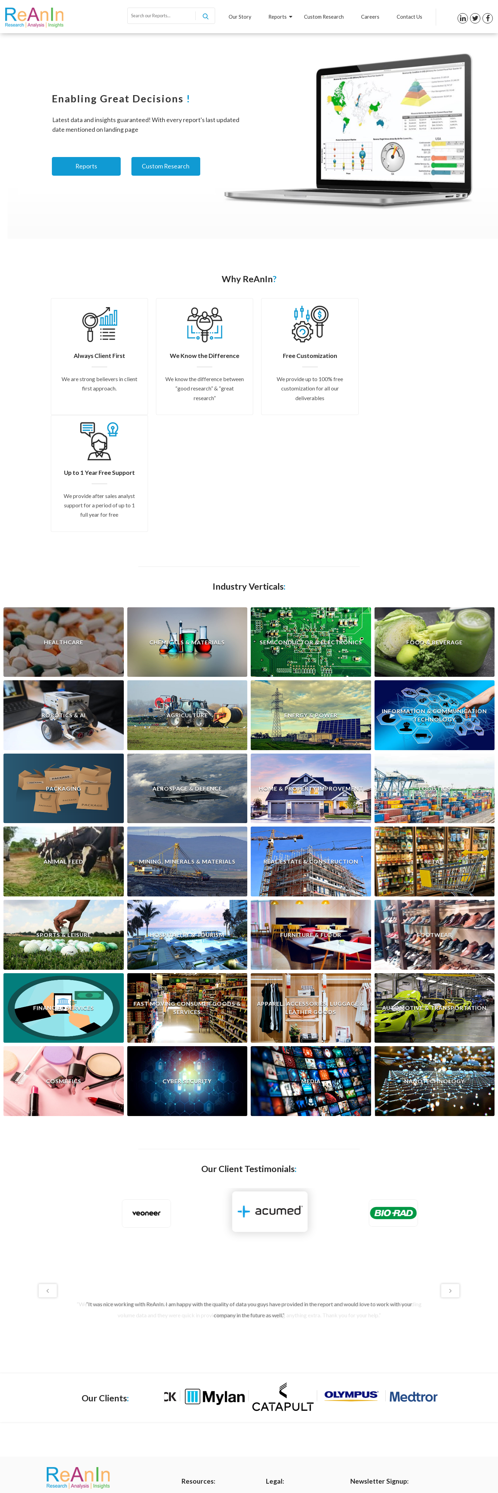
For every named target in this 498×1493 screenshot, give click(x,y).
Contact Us (409, 16)
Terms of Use (281, 1394)
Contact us (194, 1428)
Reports (280, 16)
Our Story (239, 16)
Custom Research (324, 16)
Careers (370, 16)
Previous (47, 1174)
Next (450, 1174)
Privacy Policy (281, 1382)
